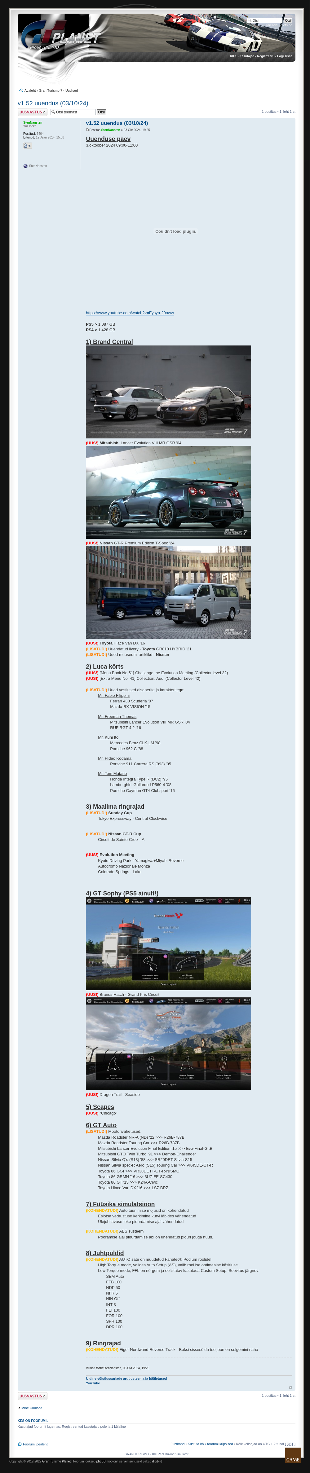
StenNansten (110, 130)
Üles (290, 1387)
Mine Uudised (31, 1408)
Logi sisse (284, 56)
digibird (157, 1461)
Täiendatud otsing (278, 25)
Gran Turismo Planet (56, 1461)
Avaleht (30, 90)
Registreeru (265, 56)
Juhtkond (178, 1444)
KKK (233, 56)
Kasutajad (247, 56)
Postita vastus (32, 112)
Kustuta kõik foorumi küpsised (210, 1444)
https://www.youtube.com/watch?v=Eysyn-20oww (130, 312)
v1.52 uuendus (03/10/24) (53, 103)
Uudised (71, 90)
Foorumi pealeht (35, 1444)
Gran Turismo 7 (50, 90)
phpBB (101, 1461)
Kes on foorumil (33, 1420)
